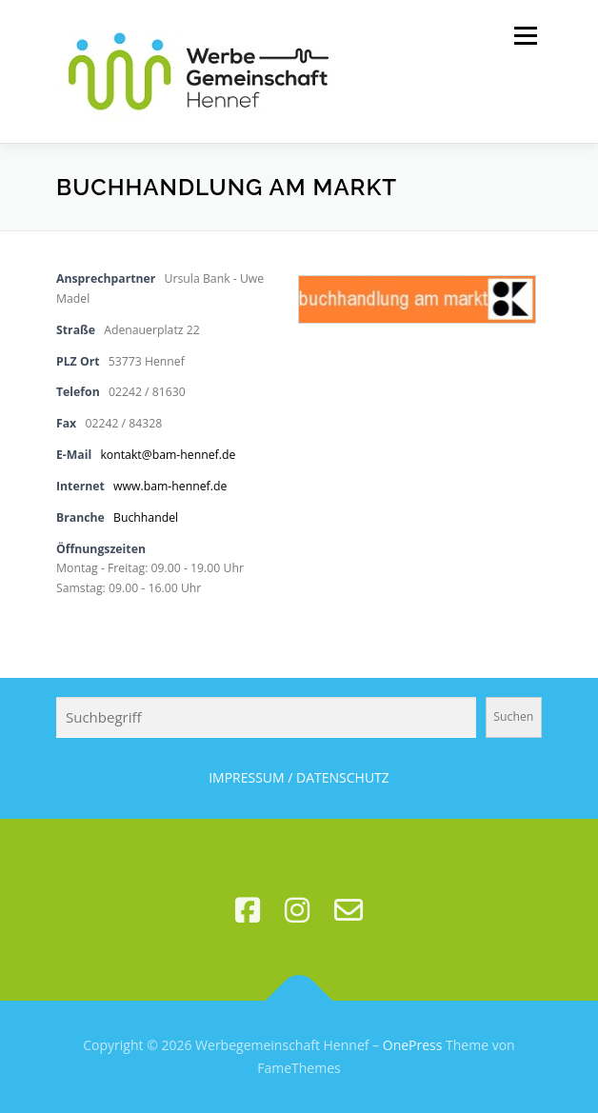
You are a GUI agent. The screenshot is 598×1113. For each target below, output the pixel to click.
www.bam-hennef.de (170, 486)
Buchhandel (145, 517)
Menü (524, 36)
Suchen (513, 716)
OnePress (413, 1045)
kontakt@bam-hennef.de (167, 455)
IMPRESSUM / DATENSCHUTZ (299, 777)
